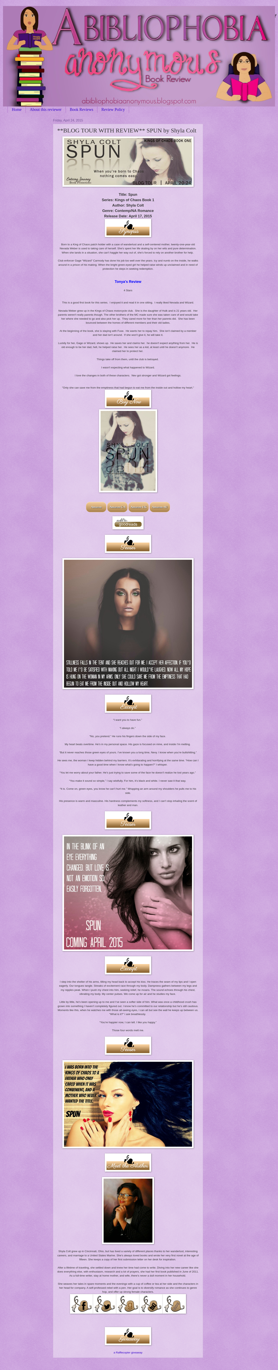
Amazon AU (160, 507)
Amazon (96, 507)
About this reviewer (46, 109)
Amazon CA (117, 507)
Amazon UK (139, 507)
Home (17, 109)
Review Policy (113, 109)
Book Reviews (81, 109)
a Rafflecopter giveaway (128, 1352)
